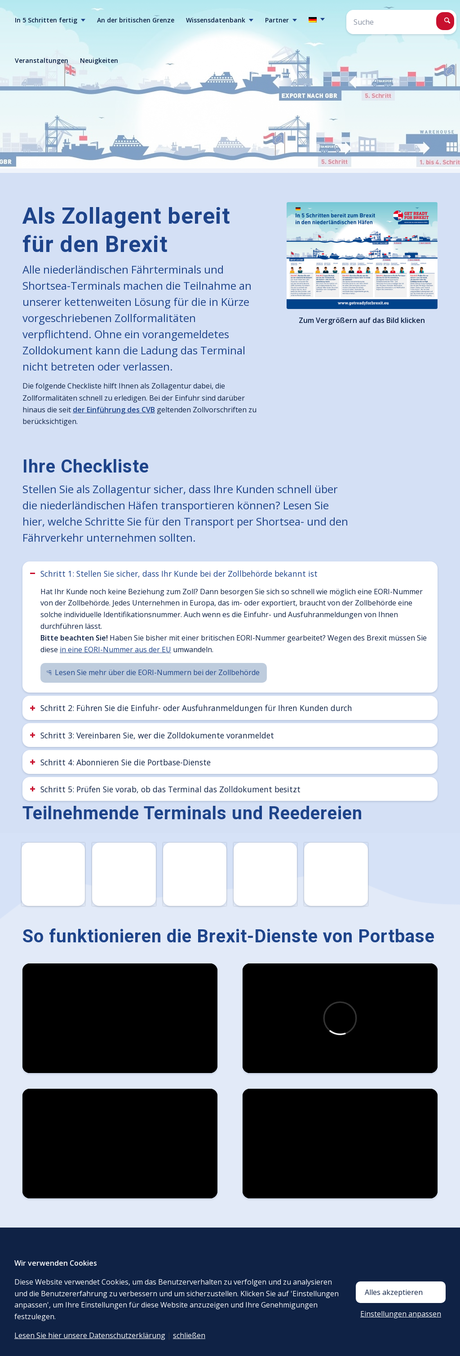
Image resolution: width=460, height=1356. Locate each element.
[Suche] (401, 22)
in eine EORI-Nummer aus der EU (115, 649)
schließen (189, 1335)
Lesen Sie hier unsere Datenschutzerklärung (89, 1335)
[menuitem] (50, 20)
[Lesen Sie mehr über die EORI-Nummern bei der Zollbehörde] (153, 672)
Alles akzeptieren (394, 1292)
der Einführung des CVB (114, 410)
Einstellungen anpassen (400, 1313)
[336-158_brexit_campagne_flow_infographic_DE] (362, 255)
